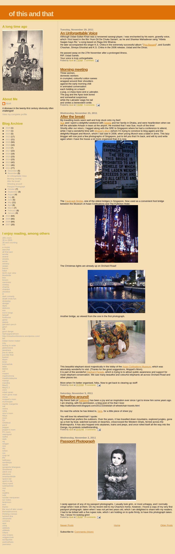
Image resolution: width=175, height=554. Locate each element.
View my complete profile (14, 114)
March (11, 208)
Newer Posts (66, 525)
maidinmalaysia (9, 378)
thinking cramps (9, 514)
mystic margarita (10, 404)
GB (3, 329)
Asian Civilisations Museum (137, 366)
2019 (8, 145)
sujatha (5, 493)
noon (4, 418)
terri (4, 504)
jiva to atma (7, 352)
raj (3, 441)
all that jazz (7, 252)
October (12, 189)
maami (5, 373)
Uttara (5, 532)
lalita (4, 366)
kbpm (5, 359)
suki (4, 495)
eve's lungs (7, 312)
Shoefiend (7, 469)
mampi (5, 380)
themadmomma (9, 511)
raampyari (7, 434)
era (3, 310)
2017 (8, 151)
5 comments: (89, 105)
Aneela (107, 122)
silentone (6, 474)
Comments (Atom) (84, 531)
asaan (5, 266)
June (10, 200)
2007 (8, 224)
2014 (8, 159)
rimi (4, 446)
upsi (4, 523)
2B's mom (7, 238)
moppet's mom (9, 399)
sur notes (6, 500)
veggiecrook (8, 537)
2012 (8, 165)
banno (5, 268)
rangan (5, 443)
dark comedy (8, 296)
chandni (6, 289)
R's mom (6, 432)
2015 (8, 156)
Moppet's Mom (102, 131)
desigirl (5, 303)
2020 (8, 142)
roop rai (6, 455)
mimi (4, 390)
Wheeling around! (74, 397)
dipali (8, 103)
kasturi (5, 357)
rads (4, 439)
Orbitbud (6, 422)
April (10, 205)
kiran (4, 362)
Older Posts (166, 525)
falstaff (5, 315)
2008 (8, 221)
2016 (8, 153)
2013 (8, 162)
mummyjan (7, 401)
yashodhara (7, 542)
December (13, 171)
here (100, 411)
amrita (5, 254)
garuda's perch (9, 324)
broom (5, 280)
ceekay (5, 284)
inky (4, 343)
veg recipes (7, 535)
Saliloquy (83, 400)
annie (5, 261)
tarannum (6, 502)
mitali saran (7, 392)
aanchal (6, 249)
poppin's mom (8, 429)
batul (4, 270)
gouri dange (7, 331)
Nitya (4, 415)
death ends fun (9, 298)
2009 (8, 219)
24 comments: (90, 517)
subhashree (7, 486)
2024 (8, 131)
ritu (3, 448)
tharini (5, 507)
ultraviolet (6, 518)
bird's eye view (9, 273)
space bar (6, 479)
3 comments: (90, 430)
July (10, 197)
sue (4, 488)
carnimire (6, 282)
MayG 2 (6, 387)
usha (4, 525)
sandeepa (6, 462)
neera (5, 408)
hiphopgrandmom (10, 334)
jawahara (6, 350)
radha (5, 436)
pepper (5, 427)
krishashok (7, 364)
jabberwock (7, 348)
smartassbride (9, 476)
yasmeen (6, 544)
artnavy (5, 263)
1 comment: (89, 61)
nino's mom (7, 413)
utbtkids (6, 528)
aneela (5, 259)
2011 (8, 168)
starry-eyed (7, 483)
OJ (3, 420)
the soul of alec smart (12, 509)
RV (3, 457)
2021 (8, 139)
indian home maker (11, 341)
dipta (4, 305)
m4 (3, 371)
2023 (8, 133)
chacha (5, 287)
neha (4, 411)
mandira (6, 383)
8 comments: (90, 385)
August (11, 194)
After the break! (72, 116)
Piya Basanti (149, 44)
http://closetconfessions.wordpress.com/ (21, 336)
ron (3, 453)
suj (3, 490)
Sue (62, 122)
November (13, 173)
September (13, 192)
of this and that (31, 14)
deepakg (6, 301)
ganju (5, 319)
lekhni (5, 369)
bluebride (6, 275)
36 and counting (9, 242)
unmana (6, 521)
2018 (8, 148)
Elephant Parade (95, 372)
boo (4, 277)
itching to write (9, 345)
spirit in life (7, 481)
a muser (6, 247)
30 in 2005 (7, 240)
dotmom (6, 308)
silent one (6, 472)
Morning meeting (74, 69)
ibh (3, 338)
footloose (6, 317)
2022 (8, 136)
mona (5, 397)
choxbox (6, 291)
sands (5, 464)
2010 (8, 216)
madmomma (8, 376)
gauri (4, 326)
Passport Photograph (77, 441)
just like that (7, 355)
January (12, 213)
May (10, 202)
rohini (5, 450)
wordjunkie (7, 539)
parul (4, 425)
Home (117, 525)
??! (3, 245)
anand (5, 256)
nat (3, 406)
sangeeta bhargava (11, 467)
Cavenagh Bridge (74, 201)
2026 (8, 128)
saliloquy (6, 460)
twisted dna (7, 516)
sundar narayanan (10, 497)
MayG (5, 385)
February (12, 210)
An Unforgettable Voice (78, 33)
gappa (5, 322)
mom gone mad (9, 394)
